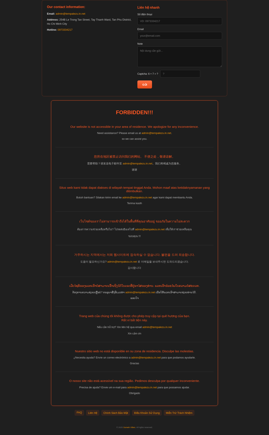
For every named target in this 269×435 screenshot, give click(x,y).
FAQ (79, 412)
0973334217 (65, 29)
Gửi (144, 84)
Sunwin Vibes (129, 427)
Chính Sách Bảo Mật (115, 412)
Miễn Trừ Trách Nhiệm (179, 412)
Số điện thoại (144, 14)
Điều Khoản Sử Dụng (147, 412)
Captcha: (147, 73)
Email (140, 29)
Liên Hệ (92, 412)
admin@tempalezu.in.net (70, 13)
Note (140, 43)
